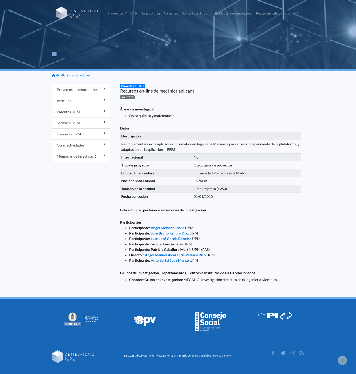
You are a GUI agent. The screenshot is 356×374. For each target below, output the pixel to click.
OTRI (134, 13)
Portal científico (268, 13)
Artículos (81, 100)
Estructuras (151, 13)
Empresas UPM (81, 133)
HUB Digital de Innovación (231, 13)
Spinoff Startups (194, 13)
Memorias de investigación (81, 156)
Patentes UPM (81, 111)
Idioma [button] (290, 13)
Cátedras (171, 13)
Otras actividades (78, 75)
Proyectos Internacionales (81, 89)
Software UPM (81, 122)
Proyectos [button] (115, 13)
